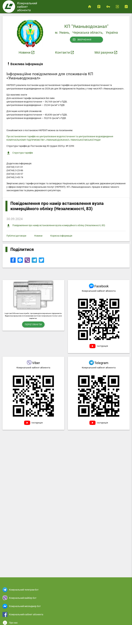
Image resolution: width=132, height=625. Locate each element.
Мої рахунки (104, 52)
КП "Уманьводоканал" (86, 26)
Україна (112, 32)
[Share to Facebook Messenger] (20, 262)
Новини (25, 52)
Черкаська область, (87, 32)
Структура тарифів (19, 153)
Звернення (82, 40)
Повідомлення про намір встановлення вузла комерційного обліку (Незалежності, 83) (55, 226)
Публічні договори (16, 235)
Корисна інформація (61, 235)
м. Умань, (62, 32)
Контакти (62, 52)
